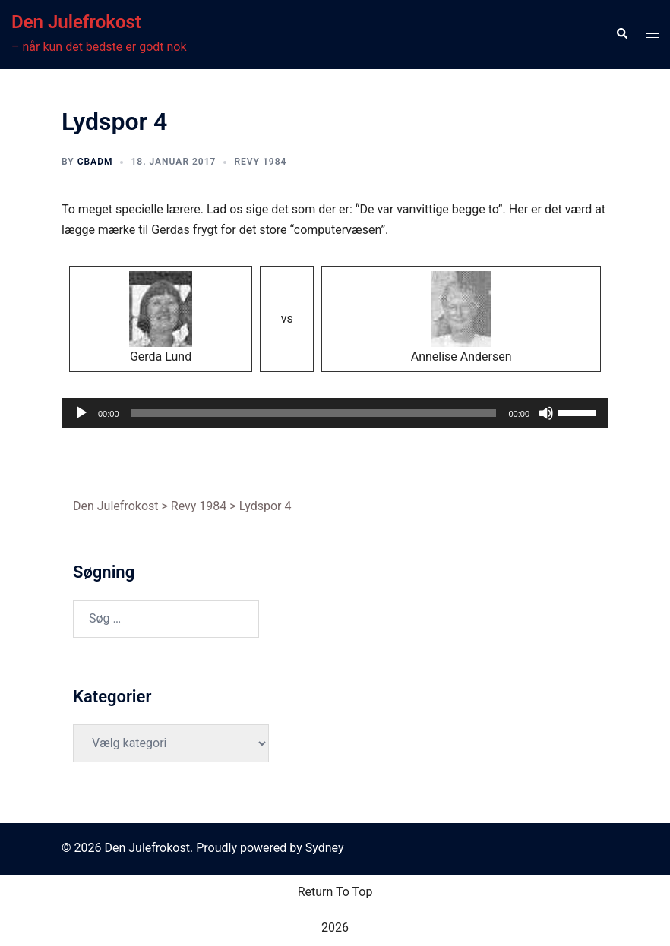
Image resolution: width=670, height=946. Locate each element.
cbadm (95, 161)
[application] (335, 413)
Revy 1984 (260, 161)
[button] (621, 34)
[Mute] (546, 413)
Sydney (324, 847)
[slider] (314, 413)
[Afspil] (81, 413)
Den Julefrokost (76, 22)
